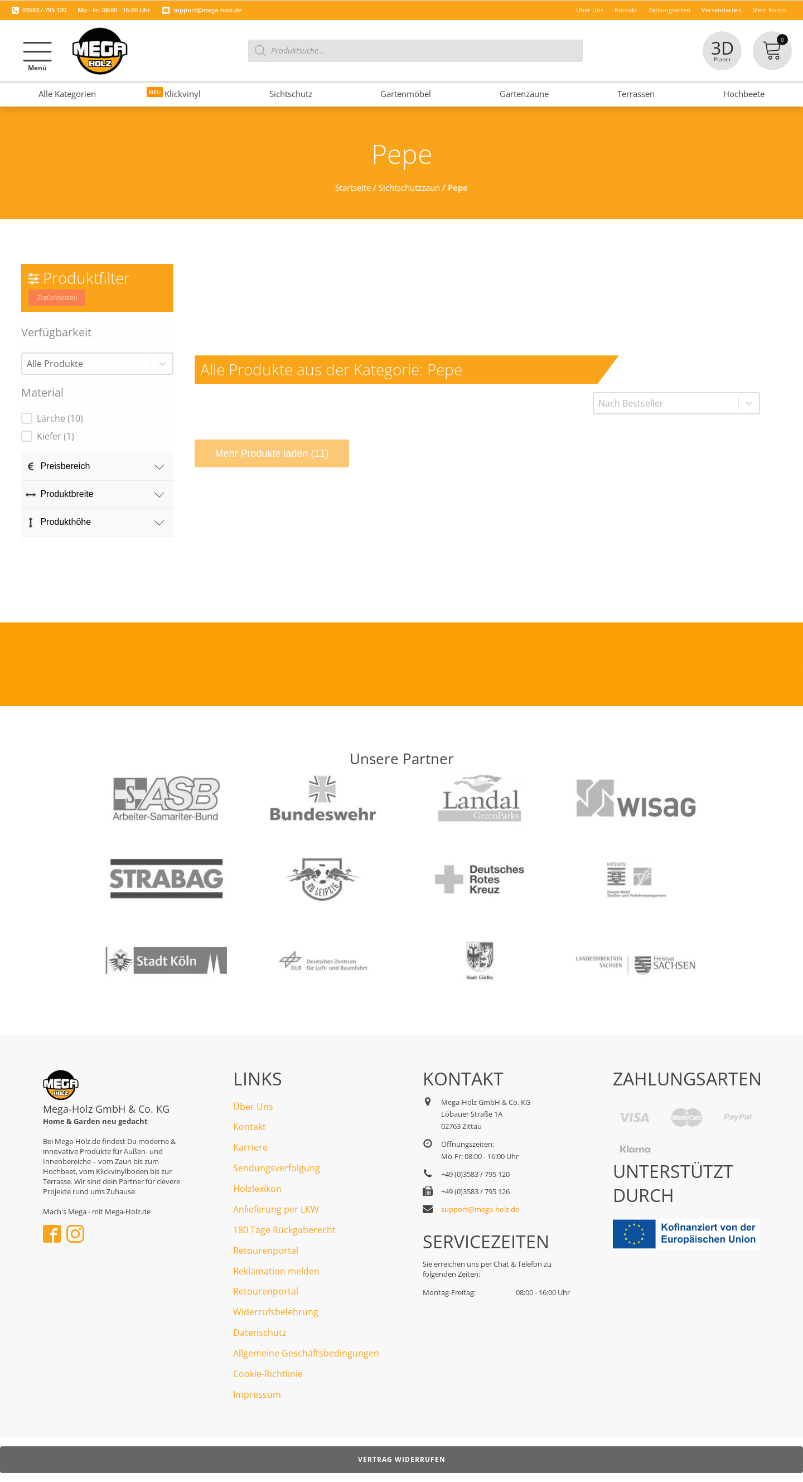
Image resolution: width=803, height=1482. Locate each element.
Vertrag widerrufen (402, 1459)
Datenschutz (260, 1332)
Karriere (250, 1147)
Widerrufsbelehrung (275, 1312)
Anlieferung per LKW (276, 1209)
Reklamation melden (276, 1271)
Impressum (257, 1394)
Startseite (353, 187)
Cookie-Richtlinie (268, 1374)
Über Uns (253, 1106)
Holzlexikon (257, 1188)
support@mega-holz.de (207, 10)
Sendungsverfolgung (276, 1168)
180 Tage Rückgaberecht (284, 1230)
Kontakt (249, 1127)
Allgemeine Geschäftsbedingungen (306, 1353)
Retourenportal (265, 1250)
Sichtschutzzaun (409, 187)
